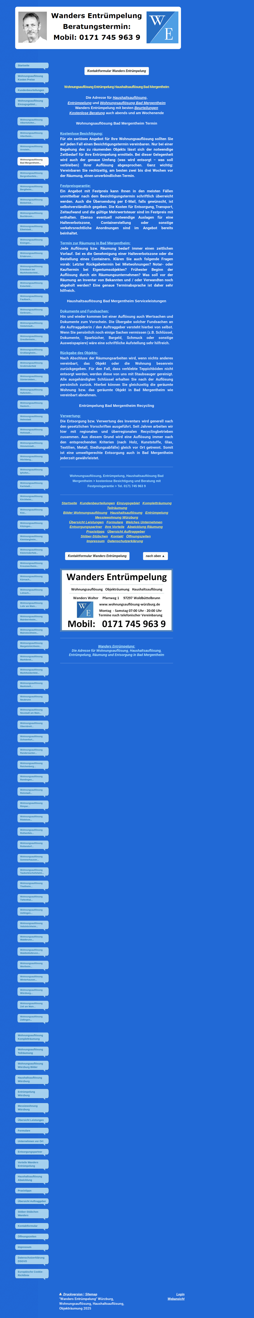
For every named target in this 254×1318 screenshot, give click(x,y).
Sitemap (91, 1294)
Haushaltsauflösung (129, 98)
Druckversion (71, 1294)
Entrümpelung (80, 103)
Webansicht (176, 1299)
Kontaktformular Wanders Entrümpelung (116, 71)
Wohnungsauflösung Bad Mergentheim (133, 103)
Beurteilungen (146, 108)
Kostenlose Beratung (87, 113)
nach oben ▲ (155, 556)
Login (180, 1294)
